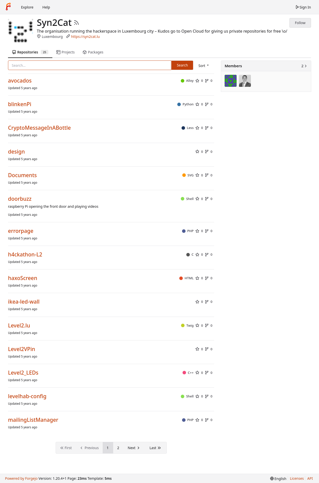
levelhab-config (27, 396)
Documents (22, 175)
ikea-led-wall (24, 301)
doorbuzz (20, 198)
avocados (20, 80)
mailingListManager (33, 420)
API (310, 478)
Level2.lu (19, 325)
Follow (300, 22)
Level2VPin (21, 349)
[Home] (8, 7)
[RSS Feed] (76, 23)
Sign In (303, 7)
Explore (27, 7)
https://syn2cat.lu (85, 36)
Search (182, 65)
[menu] (204, 65)
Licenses (297, 478)
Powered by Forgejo (21, 478)
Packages (93, 52)
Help (46, 7)
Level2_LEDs (23, 372)
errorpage (20, 231)
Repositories (30, 52)
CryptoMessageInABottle (39, 127)
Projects (65, 52)
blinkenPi (19, 104)
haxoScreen (22, 278)
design (16, 151)
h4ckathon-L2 (25, 254)
